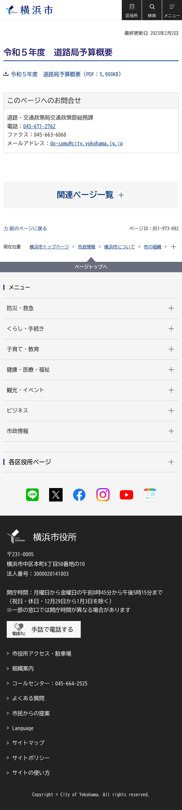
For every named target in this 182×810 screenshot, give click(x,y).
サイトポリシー (31, 758)
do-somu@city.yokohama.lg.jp (86, 143)
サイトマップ (28, 743)
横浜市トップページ (49, 247)
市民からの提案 (31, 713)
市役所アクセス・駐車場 (41, 653)
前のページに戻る (28, 228)
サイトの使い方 (31, 772)
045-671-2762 (39, 126)
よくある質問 (28, 698)
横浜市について (119, 247)
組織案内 (23, 668)
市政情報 (87, 247)
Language (23, 728)
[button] (131, 10)
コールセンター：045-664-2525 (49, 683)
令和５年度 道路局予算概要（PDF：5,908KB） (67, 74)
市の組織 (152, 247)
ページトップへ (91, 267)
